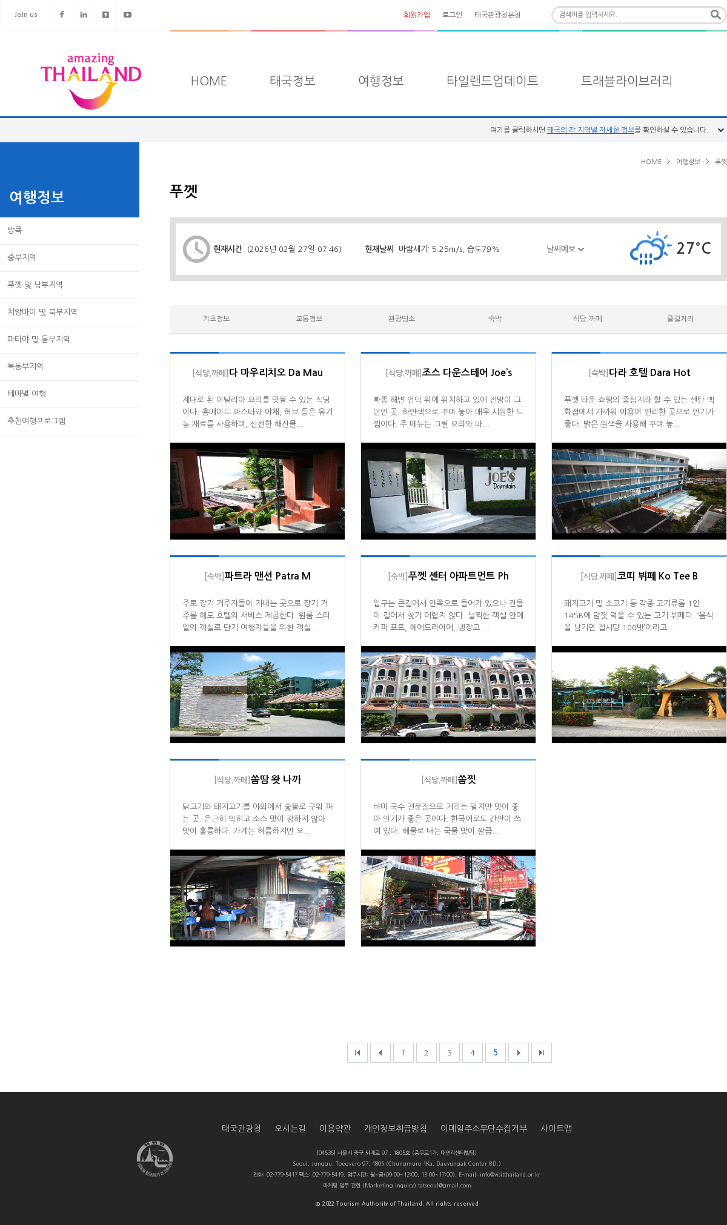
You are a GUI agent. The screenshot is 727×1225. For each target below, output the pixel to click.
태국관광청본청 (497, 15)
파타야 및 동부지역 (38, 339)
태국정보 (293, 81)
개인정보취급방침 (395, 1128)
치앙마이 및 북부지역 (42, 312)
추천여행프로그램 (36, 421)
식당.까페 (587, 319)
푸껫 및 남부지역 (35, 285)
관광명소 (401, 319)
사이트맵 (556, 1128)
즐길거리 (680, 319)
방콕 (14, 230)
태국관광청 (241, 1128)
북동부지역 (25, 367)
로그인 (452, 15)
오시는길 (290, 1128)
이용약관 (335, 1128)
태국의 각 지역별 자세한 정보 (590, 130)
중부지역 (21, 258)
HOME (209, 81)
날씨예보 (565, 256)
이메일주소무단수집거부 (483, 1128)
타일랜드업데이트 (492, 81)
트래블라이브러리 (627, 81)
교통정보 (309, 319)
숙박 (495, 319)
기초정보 (216, 319)
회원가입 (416, 15)
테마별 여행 (26, 394)
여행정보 (381, 81)
